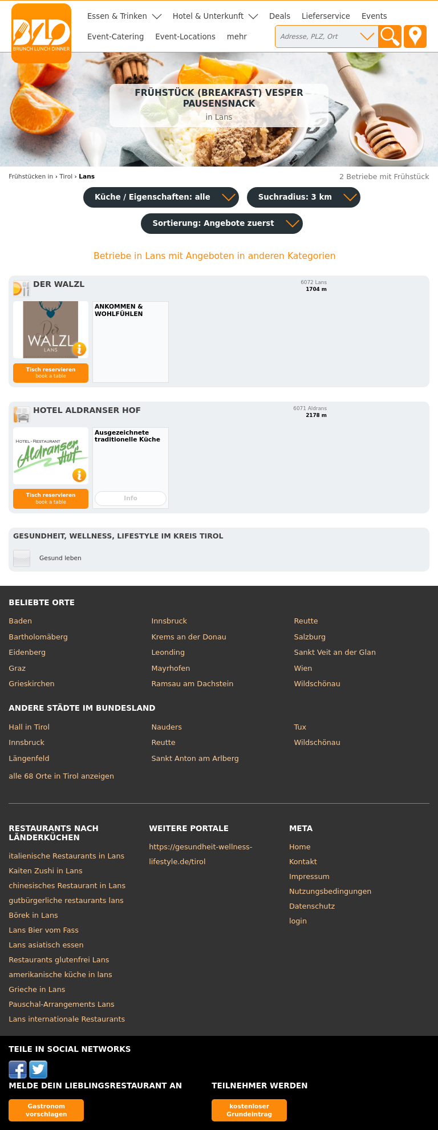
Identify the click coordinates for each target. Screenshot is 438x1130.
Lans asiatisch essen (46, 945)
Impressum (309, 876)
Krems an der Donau (188, 637)
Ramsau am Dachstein (192, 683)
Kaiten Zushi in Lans (45, 870)
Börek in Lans (33, 915)
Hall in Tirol (29, 727)
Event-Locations (185, 37)
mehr (237, 37)
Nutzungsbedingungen (330, 891)
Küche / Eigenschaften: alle (152, 197)
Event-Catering (115, 37)
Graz (17, 668)
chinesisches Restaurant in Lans (67, 885)
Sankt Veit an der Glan (335, 652)
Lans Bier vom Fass (44, 930)
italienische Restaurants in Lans (66, 856)
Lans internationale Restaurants (67, 1019)
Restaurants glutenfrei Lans (59, 959)
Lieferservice (326, 16)
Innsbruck (169, 621)
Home (300, 847)
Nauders (166, 727)
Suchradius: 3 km (295, 197)
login (298, 921)
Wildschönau (317, 683)
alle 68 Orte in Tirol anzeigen (61, 776)
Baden (20, 621)
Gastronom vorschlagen (46, 1110)
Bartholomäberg (38, 637)
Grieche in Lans (37, 989)
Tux (300, 727)
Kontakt (303, 861)
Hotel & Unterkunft (208, 16)
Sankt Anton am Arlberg (194, 758)
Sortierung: (213, 223)
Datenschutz (312, 906)
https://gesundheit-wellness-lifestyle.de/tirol (200, 854)
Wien (303, 668)
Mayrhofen (170, 668)
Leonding (168, 652)
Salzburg (310, 637)
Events (374, 16)
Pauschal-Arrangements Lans (61, 1004)
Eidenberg (27, 652)
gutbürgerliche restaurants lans (66, 900)
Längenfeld (29, 758)
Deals (279, 16)
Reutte (306, 621)
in (31, 176)
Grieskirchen (31, 683)
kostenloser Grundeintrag (249, 1110)
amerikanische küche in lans (60, 974)
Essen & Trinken (117, 16)
